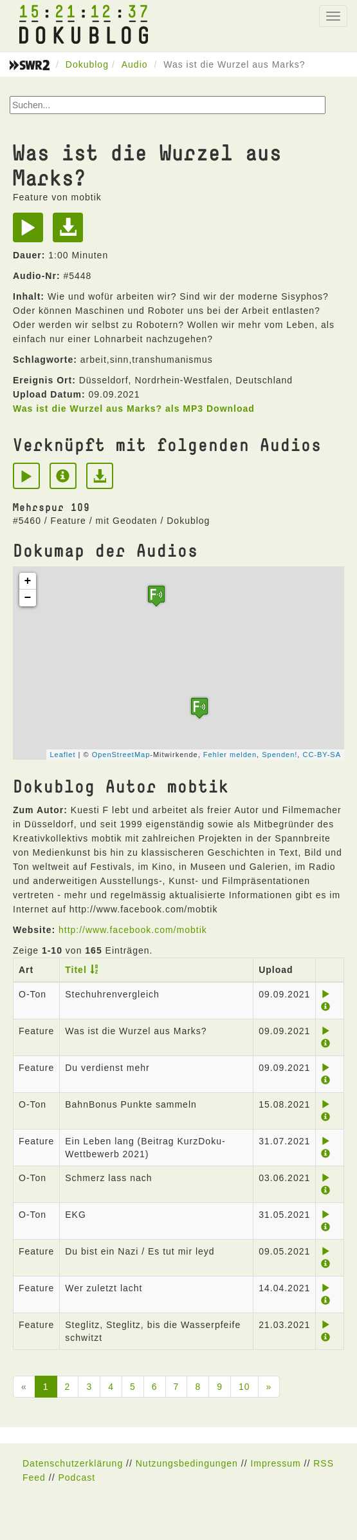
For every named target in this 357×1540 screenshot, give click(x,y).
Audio (135, 64)
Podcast (76, 1477)
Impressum (275, 1463)
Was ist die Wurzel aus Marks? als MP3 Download (134, 408)
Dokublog (87, 64)
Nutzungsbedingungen (187, 1463)
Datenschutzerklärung (73, 1463)
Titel (76, 970)
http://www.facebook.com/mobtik (133, 930)
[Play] (31, 232)
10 (244, 1386)
